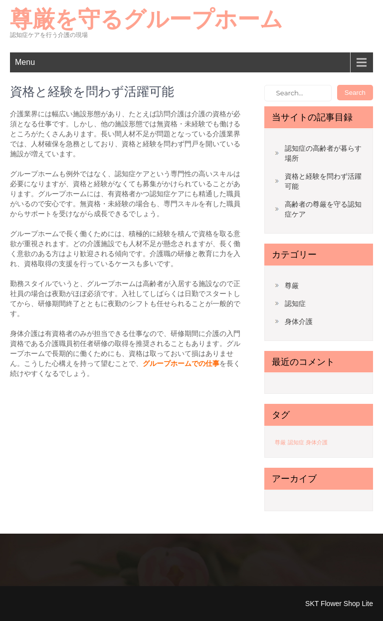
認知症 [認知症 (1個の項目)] (296, 442)
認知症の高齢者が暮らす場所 (323, 153)
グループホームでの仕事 (181, 363)
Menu (25, 62)
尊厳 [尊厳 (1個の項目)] (280, 442)
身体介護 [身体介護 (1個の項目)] (317, 442)
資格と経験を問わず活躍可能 (323, 181)
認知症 (295, 304)
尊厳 (292, 286)
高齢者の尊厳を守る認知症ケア (323, 209)
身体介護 (299, 321)
